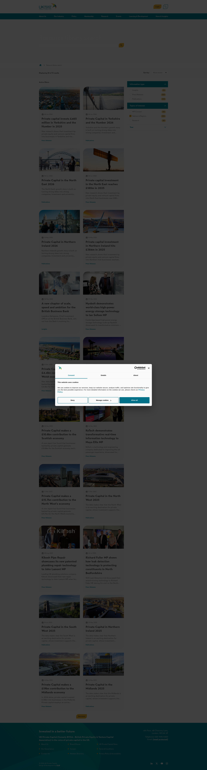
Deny (73, 400)
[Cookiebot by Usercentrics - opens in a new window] (136, 368)
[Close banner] (149, 368)
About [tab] (135, 375)
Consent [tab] (71, 375)
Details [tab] (103, 375)
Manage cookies (103, 400)
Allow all (134, 400)
